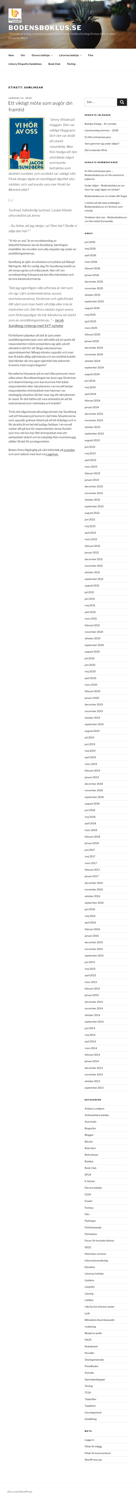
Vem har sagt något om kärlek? (102, 189)
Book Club (54, 63)
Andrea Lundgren (94, 1108)
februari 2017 (92, 869)
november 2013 (94, 1074)
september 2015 (94, 955)
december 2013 (94, 1067)
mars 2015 (91, 982)
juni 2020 (90, 664)
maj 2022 (90, 526)
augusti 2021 (92, 585)
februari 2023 (92, 473)
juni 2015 (90, 962)
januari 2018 (92, 843)
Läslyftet (90, 1286)
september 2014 (94, 1021)
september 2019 (94, 724)
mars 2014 (91, 1048)
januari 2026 (92, 275)
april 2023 (90, 460)
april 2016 (90, 922)
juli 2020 (90, 658)
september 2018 (94, 797)
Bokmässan (91, 1154)
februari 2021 (92, 625)
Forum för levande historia (99, 1240)
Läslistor (89, 1280)
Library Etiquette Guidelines (25, 63)
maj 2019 (90, 750)
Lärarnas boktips (70, 55)
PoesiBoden (91, 1366)
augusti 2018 (92, 803)
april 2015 (90, 975)
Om (23, 55)
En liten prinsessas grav (98, 137)
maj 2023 (90, 453)
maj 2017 (90, 856)
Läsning (89, 1293)
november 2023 (94, 420)
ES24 (88, 1194)
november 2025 (94, 288)
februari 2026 (92, 268)
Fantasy (89, 1207)
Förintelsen (91, 1233)
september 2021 (94, 578)
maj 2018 (90, 816)
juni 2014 (90, 1028)
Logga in (89, 1439)
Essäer (88, 1200)
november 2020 (94, 631)
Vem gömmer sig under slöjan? (102, 143)
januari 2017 (92, 876)
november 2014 (94, 1008)
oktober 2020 (92, 638)
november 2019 (94, 711)
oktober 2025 (92, 294)
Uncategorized (93, 1412)
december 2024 (94, 347)
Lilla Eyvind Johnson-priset (99, 1306)
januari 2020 (92, 697)
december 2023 (94, 413)
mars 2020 (91, 684)
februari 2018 (92, 836)
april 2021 (90, 611)
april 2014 (90, 1041)
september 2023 (94, 433)
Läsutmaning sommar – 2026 (101, 130)
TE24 (88, 1392)
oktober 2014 (92, 1015)
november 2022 (94, 493)
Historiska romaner (95, 1253)
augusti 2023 (92, 440)
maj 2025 (90, 314)
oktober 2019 (92, 717)
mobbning (90, 1326)
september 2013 (94, 1087)
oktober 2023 (92, 426)
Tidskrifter (90, 1399)
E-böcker (90, 1181)
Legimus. (52, 454)
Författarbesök (93, 1227)
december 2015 (94, 942)
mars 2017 (91, 863)
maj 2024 (90, 387)
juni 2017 (90, 849)
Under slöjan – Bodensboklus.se (102, 185)
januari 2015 (92, 995)
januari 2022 (92, 552)
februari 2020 (92, 691)
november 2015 (94, 948)
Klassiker (90, 1267)
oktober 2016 (92, 896)
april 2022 (90, 532)
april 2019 (90, 757)
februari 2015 (92, 988)
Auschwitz (91, 1121)
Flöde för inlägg (93, 1446)
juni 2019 (90, 744)
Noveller (89, 1352)
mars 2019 (91, 763)
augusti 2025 (92, 308)
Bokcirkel (90, 1148)
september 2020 (94, 645)
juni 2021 (90, 598)
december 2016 (94, 882)
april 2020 (90, 678)
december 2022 (94, 486)
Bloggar (89, 1134)
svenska (69, 450)
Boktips (89, 1161)
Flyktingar (90, 1220)
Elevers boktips (42, 55)
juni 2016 (90, 909)
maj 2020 (90, 671)
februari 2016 (92, 929)
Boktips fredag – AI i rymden (101, 123)
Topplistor (90, 1405)
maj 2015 (90, 968)
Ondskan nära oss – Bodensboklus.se (106, 217)
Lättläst (89, 1300)
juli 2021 (89, 592)
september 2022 (94, 506)
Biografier (90, 1128)
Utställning (91, 1418)
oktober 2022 (92, 499)
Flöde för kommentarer (98, 1453)
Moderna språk (93, 1333)
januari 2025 (92, 341)
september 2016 (94, 902)
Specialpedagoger (95, 1379)
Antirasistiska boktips (97, 1115)
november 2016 (94, 889)
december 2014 (94, 1001)
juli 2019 (89, 737)
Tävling (71, 63)
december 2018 (94, 783)
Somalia (89, 1372)
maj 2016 (90, 915)
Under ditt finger (118, 196)
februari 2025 (92, 334)
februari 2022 (92, 545)
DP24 (88, 1174)
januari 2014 (92, 1061)
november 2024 (94, 354)
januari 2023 (92, 479)
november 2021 (94, 565)
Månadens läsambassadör (100, 1319)
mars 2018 (91, 830)
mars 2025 (91, 327)
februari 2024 (92, 400)
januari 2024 (92, 407)
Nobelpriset (91, 1346)
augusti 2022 (92, 512)
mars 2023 (91, 466)
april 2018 (90, 823)
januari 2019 (92, 777)
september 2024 (94, 367)
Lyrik (87, 1313)
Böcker (89, 1141)
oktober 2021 (92, 572)
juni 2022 (90, 519)
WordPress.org (93, 1459)
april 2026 (90, 255)
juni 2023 (90, 446)
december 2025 (94, 281)
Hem (11, 55)
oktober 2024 (92, 360)
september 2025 (94, 301)
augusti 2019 (92, 730)
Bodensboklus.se (45, 28)
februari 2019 (92, 770)
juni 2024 (90, 380)
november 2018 (94, 790)
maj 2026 (90, 248)
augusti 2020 (92, 651)
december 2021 (94, 559)
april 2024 (90, 393)
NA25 (88, 1339)
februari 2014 (92, 1054)
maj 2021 (90, 605)
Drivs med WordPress (19, 1491)
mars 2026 (91, 261)
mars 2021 (91, 618)
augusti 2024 (92, 374)
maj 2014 (90, 1034)
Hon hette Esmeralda (101, 221)
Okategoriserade (94, 1359)
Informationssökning (96, 1260)
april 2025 (90, 321)
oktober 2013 (92, 1081)
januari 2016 (92, 935)
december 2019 (94, 704)
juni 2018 (90, 810)
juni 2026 (90, 241)
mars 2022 (91, 539)
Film (90, 55)
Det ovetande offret (96, 150)
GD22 (88, 1247)
